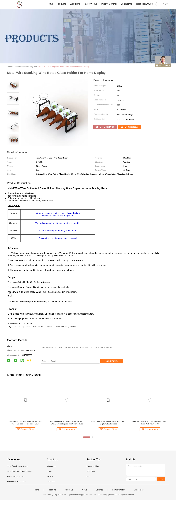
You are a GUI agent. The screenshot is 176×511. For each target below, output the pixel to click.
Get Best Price (105, 127)
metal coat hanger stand (66, 327)
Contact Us (126, 4)
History (49, 471)
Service (50, 476)
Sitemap (99, 490)
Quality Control (109, 4)
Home (50, 4)
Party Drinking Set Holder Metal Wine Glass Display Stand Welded (108, 422)
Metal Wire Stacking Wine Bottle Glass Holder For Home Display (64, 67)
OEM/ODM (91, 471)
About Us (75, 4)
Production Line (93, 466)
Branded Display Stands (16, 481)
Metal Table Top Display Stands (19, 471)
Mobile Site (139, 490)
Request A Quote (144, 4)
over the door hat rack (42, 327)
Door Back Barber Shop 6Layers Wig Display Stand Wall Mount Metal (149, 422)
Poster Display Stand (15, 476)
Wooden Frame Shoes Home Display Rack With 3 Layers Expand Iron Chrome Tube (67, 422)
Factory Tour (90, 4)
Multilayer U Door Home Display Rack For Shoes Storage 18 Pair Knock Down (25, 422)
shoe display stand (22, 327)
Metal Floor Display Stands (17, 466)
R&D (88, 476)
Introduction (51, 466)
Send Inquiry (112, 361)
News (84, 490)
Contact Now (129, 127)
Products (61, 4)
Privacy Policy (118, 490)
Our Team (50, 481)
